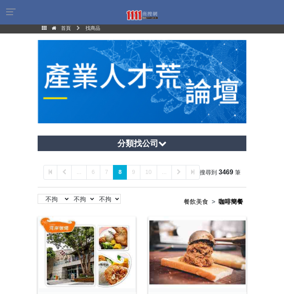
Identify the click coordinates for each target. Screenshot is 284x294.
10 (148, 172)
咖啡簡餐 (231, 201)
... (79, 172)
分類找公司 (142, 143)
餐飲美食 (196, 201)
